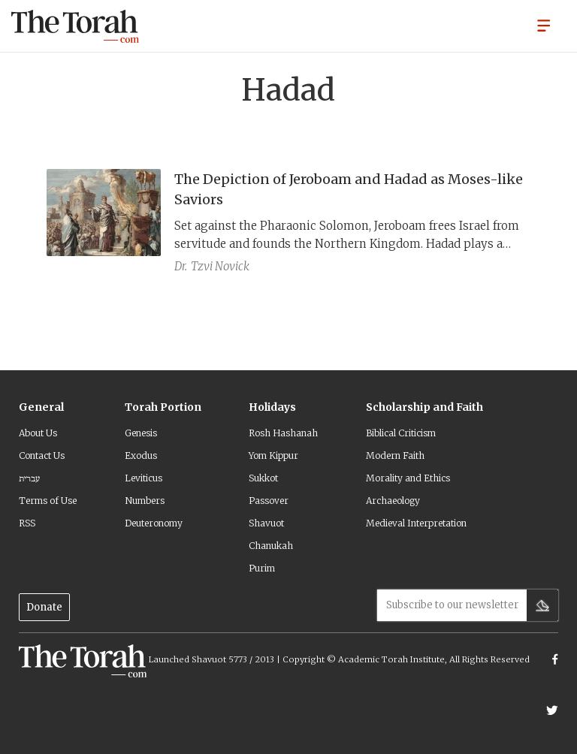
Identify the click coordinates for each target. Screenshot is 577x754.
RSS (27, 523)
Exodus (141, 455)
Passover (268, 500)
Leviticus (143, 478)
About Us (38, 433)
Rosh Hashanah (283, 433)
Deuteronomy (154, 523)
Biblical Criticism (401, 433)
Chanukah (271, 545)
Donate (44, 607)
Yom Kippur (273, 455)
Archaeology (393, 500)
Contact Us (42, 455)
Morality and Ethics (408, 478)
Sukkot (263, 478)
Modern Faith (395, 455)
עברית (29, 478)
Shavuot (266, 523)
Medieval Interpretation (416, 523)
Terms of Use (48, 500)
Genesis (141, 433)
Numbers (145, 500)
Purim (262, 568)
